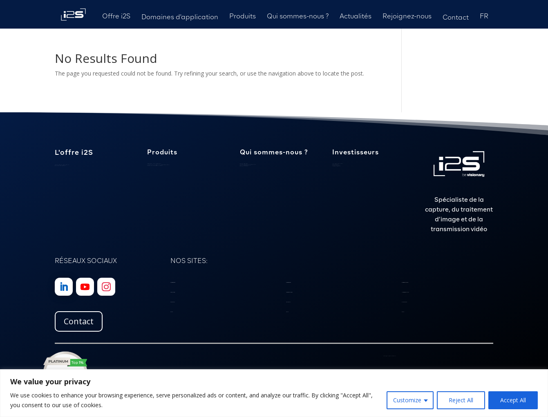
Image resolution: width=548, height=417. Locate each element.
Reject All (461, 400)
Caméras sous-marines (154, 163)
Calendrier (335, 164)
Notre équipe (244, 163)
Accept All (513, 400)
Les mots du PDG (337, 163)
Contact (79, 321)
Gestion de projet (60, 165)
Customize (407, 400)
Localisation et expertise (248, 164)
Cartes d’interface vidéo (155, 165)
